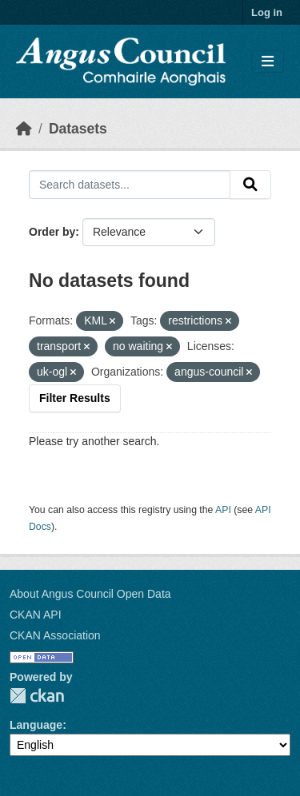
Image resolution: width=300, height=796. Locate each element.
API (223, 509)
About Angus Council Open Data (90, 593)
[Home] (24, 129)
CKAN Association (55, 635)
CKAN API (36, 614)
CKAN (37, 695)
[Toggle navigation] (267, 62)
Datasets (78, 129)
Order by (52, 231)
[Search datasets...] (129, 184)
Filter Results (74, 398)
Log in (266, 12)
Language (36, 724)
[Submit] (250, 184)
